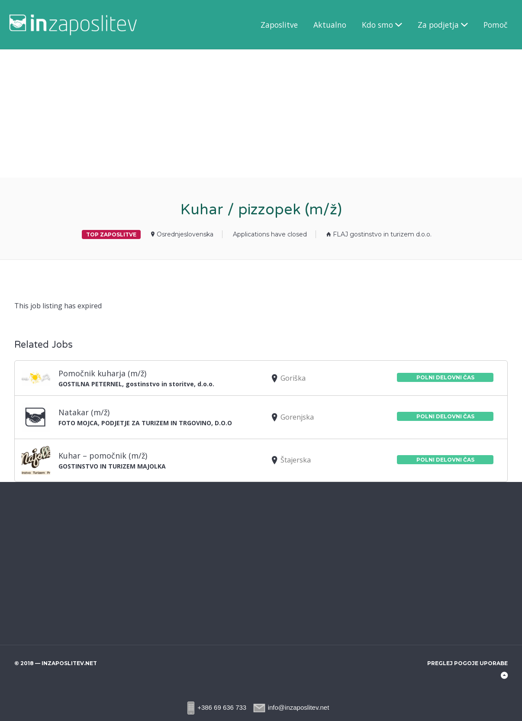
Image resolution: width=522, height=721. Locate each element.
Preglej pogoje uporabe (467, 663)
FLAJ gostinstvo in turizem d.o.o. (382, 234)
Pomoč (495, 24)
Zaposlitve (279, 24)
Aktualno (329, 24)
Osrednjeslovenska (185, 234)
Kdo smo (377, 24)
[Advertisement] (259, 113)
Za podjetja (438, 24)
